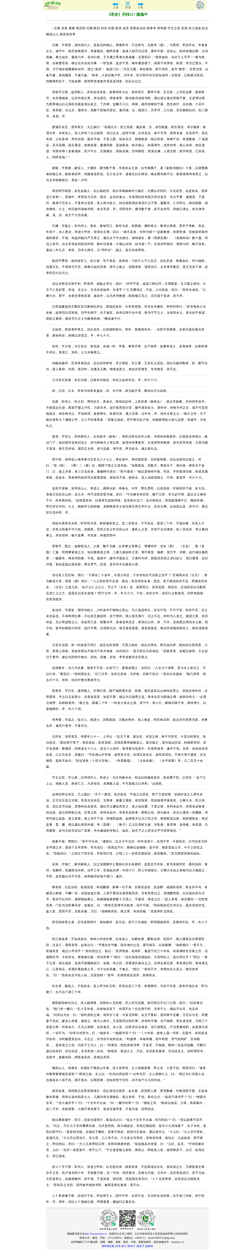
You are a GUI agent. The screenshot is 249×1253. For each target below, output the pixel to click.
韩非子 (131, 1246)
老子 (124, 1246)
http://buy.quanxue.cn (96, 1233)
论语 (118, 1246)
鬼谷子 (140, 1246)
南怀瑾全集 (108, 1246)
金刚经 (149, 1246)
